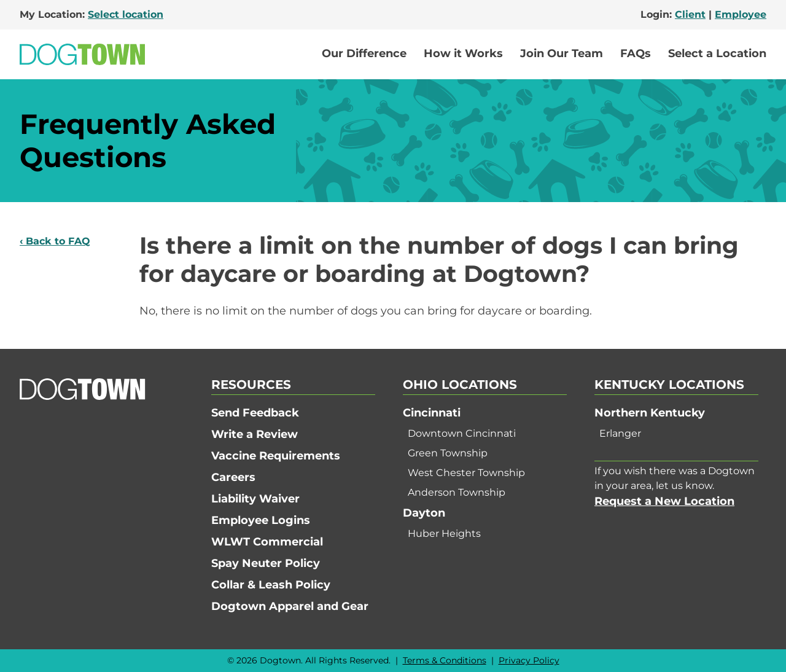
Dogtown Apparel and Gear (289, 606)
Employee (740, 14)
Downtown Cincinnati (462, 433)
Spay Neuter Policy (265, 563)
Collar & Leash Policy (270, 585)
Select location (125, 14)
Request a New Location (664, 501)
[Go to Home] (82, 54)
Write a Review (254, 434)
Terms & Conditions (444, 660)
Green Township (448, 453)
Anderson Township (456, 492)
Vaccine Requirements (275, 456)
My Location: (91, 14)
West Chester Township (466, 473)
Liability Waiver (255, 499)
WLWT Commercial (267, 542)
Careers (233, 477)
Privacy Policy (529, 660)
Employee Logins (260, 520)
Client (690, 14)
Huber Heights (444, 533)
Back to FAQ (58, 241)
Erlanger (620, 433)
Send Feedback (255, 413)
